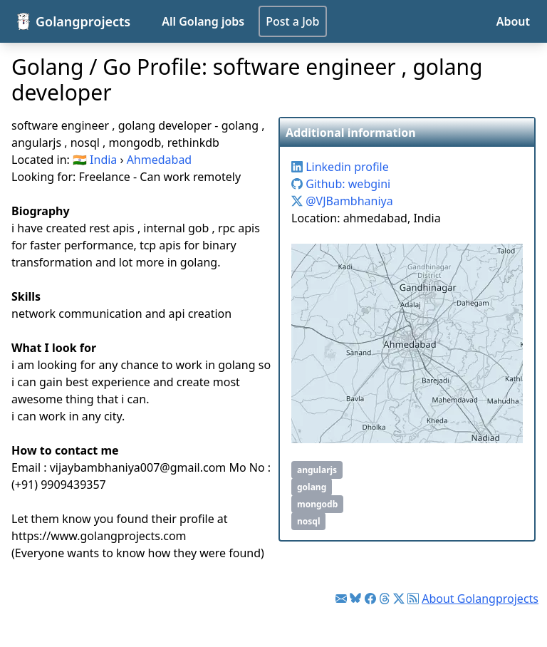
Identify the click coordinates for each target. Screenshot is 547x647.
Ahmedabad (159, 159)
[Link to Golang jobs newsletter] (341, 598)
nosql (308, 521)
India (103, 159)
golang (311, 487)
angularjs (317, 470)
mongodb (317, 504)
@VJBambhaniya (342, 201)
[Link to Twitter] (399, 598)
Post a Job (292, 21)
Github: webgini (340, 184)
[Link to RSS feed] (413, 598)
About (513, 21)
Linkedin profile (340, 167)
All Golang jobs (203, 21)
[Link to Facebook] (370, 598)
